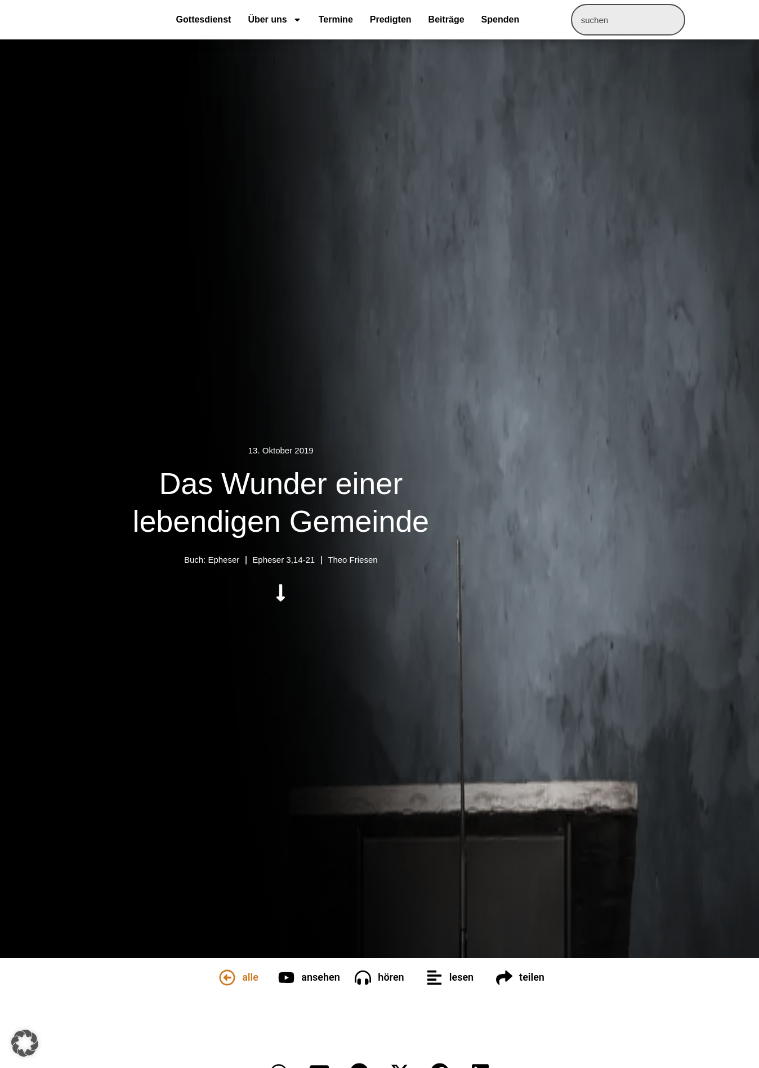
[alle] (227, 977)
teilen (531, 977)
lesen (461, 977)
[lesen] (434, 977)
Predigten (391, 19)
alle (250, 977)
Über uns (274, 19)
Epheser (223, 559)
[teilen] (504, 977)
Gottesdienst (203, 19)
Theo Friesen (352, 559)
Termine (336, 19)
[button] (25, 1043)
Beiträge (446, 19)
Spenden (500, 19)
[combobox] (628, 19)
